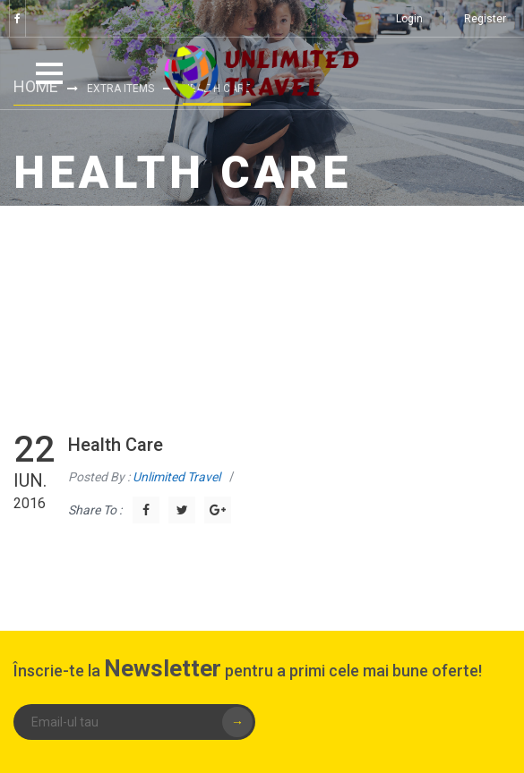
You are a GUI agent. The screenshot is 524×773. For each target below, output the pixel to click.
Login (409, 19)
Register (485, 19)
